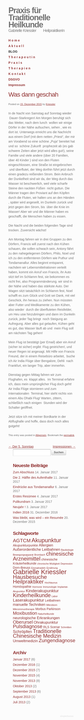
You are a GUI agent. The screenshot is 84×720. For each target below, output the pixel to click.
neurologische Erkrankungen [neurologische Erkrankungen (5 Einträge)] (36, 618)
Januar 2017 (21, 659)
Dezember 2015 (24, 670)
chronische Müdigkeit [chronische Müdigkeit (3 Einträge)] (48, 563)
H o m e (14, 40)
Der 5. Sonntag (21, 446)
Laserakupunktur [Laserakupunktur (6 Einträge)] (28, 600)
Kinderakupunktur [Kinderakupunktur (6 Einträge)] (42, 590)
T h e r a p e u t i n (22, 57)
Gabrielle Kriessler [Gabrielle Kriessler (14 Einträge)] (40, 571)
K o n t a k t (17, 74)
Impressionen (64, 446)
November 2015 (24, 675)
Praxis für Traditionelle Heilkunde (29, 17)
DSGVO (14, 79)
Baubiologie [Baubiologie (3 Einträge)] (67, 549)
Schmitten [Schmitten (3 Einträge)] (66, 627)
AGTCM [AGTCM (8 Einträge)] (22, 540)
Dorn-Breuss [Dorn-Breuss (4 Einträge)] (21, 567)
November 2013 (24, 681)
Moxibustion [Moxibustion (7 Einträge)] (25, 613)
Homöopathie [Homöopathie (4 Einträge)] (22, 586)
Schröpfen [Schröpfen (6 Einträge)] (22, 631)
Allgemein (41, 435)
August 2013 (22, 697)
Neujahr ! (19, 507)
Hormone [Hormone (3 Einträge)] (37, 587)
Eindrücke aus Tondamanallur (33, 487)
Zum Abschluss (23, 472)
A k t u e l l (16, 46)
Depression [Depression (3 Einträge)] (66, 563)
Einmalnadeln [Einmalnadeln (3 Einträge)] (38, 568)
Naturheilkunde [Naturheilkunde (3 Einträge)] (46, 613)
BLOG (13, 51)
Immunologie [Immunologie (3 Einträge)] (50, 587)
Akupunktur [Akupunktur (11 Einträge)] (46, 540)
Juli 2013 (19, 702)
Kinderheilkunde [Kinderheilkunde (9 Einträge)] (32, 595)
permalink (69, 435)
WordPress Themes (67, 716)
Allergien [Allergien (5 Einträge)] (46, 545)
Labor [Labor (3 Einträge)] (55, 596)
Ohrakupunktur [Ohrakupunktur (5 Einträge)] (46, 622)
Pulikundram (21, 501)
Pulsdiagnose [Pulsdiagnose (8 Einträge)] (28, 626)
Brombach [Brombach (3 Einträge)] (39, 554)
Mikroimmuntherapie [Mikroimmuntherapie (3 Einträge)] (24, 609)
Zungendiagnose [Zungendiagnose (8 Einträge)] (57, 640)
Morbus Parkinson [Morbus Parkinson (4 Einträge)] (47, 609)
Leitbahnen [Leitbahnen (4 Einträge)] (52, 600)
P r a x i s (15, 62)
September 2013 (24, 691)
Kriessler (50, 104)
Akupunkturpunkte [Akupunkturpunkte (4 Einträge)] (25, 545)
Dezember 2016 (24, 664)
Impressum (17, 85)
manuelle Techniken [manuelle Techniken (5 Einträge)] (29, 604)
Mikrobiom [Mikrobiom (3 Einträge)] (51, 605)
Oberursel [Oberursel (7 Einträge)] (23, 622)
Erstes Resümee (24, 496)
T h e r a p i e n (19, 68)
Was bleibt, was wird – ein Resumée (38, 517)
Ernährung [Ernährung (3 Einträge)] (52, 568)
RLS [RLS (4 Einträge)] (46, 627)
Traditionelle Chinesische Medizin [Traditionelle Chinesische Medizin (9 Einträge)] (37, 633)
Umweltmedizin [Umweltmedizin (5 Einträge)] (25, 641)
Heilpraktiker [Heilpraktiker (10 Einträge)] (28, 582)
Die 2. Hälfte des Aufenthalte (33, 477)
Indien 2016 (21, 512)
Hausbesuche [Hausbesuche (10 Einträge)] (30, 577)
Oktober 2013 (22, 686)
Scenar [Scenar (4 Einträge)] (55, 627)
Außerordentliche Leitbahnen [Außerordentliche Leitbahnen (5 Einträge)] (36, 549)
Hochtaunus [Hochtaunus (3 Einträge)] (51, 582)
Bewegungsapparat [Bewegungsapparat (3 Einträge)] (23, 554)
